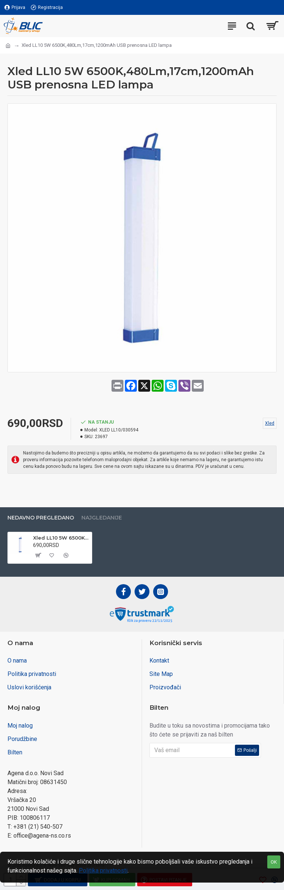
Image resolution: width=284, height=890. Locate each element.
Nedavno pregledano (40, 518)
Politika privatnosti (103, 870)
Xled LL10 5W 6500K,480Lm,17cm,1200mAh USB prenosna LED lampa (61, 538)
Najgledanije (101, 518)
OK (274, 862)
